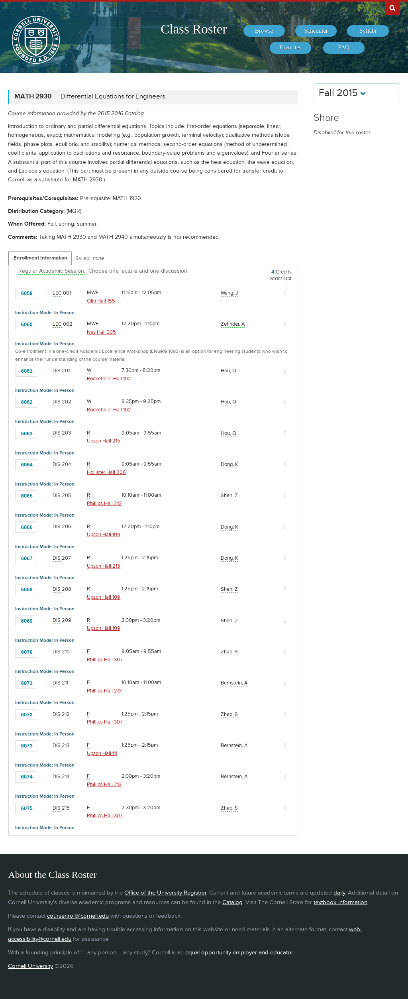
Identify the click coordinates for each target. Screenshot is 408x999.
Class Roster (194, 29)
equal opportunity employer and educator (239, 952)
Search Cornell (392, 7)
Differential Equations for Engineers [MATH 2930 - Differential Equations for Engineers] (113, 96)
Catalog (232, 902)
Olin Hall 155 (101, 301)
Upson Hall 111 (102, 753)
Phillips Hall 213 (104, 503)
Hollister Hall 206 (106, 472)
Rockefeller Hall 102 (109, 379)
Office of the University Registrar (165, 893)
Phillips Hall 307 (105, 660)
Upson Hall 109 (103, 534)
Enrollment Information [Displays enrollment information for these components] (40, 258)
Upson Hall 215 (103, 441)
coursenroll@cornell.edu (78, 916)
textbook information (340, 902)
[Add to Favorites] (45, 292)
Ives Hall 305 (101, 332)
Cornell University (30, 966)
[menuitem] (264, 31)
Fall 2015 (342, 93)
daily (339, 893)
